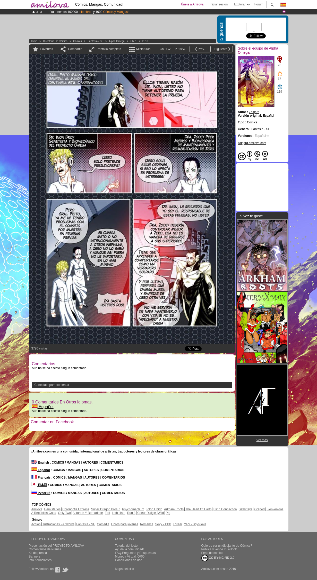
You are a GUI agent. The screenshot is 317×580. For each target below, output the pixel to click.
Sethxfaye (245, 509)
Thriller (177, 524)
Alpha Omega (117, 41)
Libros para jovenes (124, 524)
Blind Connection (225, 509)
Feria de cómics (212, 553)
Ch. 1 (133, 41)
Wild (161, 513)
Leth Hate (118, 513)
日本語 (39, 485)
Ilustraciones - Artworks (58, 524)
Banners (34, 556)
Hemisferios (52, 509)
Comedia (103, 524)
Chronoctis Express (75, 509)
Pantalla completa (109, 49)
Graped (259, 509)
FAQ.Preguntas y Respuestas (135, 553)
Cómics (77, 41)
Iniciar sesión (219, 4)
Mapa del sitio (124, 569)
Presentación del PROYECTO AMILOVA (56, 545)
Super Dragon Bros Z (105, 509)
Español (43, 406)
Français (41, 477)
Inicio (34, 41)
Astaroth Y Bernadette (88, 513)
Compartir (75, 49)
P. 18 (145, 41)
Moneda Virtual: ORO (130, 556)
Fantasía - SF (95, 41)
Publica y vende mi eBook (219, 549)
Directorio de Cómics (55, 41)
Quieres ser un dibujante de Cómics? (226, 545)
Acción (36, 524)
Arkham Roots (174, 509)
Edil (107, 513)
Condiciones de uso (128, 560)
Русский (40, 493)
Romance (146, 524)
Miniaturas (143, 49)
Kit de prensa (38, 553)
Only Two (64, 513)
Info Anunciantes (40, 560)
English (40, 462)
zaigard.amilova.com (252, 143)
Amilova (36, 509)
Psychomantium (133, 509)
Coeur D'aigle (147, 513)
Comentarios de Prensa (45, 549)
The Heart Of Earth (198, 509)
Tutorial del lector (127, 545)
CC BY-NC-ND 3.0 (218, 558)
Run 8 (131, 513)
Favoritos (46, 49)
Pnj (168, 513)
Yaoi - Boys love (195, 524)
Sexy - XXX (163, 524)
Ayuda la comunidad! (129, 549)
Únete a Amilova (192, 4)
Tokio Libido (154, 509)
